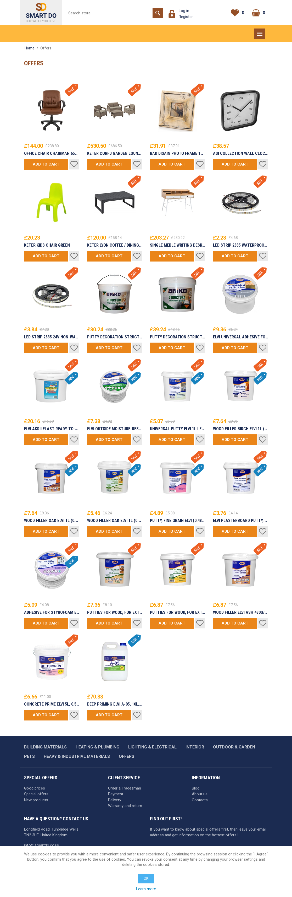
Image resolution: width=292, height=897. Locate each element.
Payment (115, 794)
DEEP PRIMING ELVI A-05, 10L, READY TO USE (114, 704)
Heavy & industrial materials (77, 756)
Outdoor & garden (234, 747)
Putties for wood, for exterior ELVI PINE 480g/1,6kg (114, 612)
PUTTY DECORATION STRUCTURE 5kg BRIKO (177, 337)
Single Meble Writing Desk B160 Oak (177, 245)
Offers (126, 756)
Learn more (146, 889)
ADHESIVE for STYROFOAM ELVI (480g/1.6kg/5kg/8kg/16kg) (51, 612)
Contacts (200, 800)
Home (30, 48)
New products (36, 800)
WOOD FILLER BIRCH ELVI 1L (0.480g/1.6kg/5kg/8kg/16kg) (240, 429)
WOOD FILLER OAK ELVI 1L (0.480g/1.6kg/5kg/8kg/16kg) (51, 520)
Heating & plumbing (97, 747)
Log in (184, 10)
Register (186, 16)
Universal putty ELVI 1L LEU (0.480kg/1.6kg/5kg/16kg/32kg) (177, 429)
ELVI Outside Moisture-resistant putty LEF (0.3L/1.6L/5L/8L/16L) (114, 429)
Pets (29, 756)
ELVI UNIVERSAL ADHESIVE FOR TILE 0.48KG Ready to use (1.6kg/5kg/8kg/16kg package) (240, 337)
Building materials (45, 747)
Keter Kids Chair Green (47, 245)
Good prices (34, 788)
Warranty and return (125, 805)
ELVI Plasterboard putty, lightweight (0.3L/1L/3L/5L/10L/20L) (240, 520)
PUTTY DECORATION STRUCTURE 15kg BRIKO (114, 337)
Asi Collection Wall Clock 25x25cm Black (240, 153)
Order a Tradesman (124, 788)
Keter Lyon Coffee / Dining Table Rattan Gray (114, 245)
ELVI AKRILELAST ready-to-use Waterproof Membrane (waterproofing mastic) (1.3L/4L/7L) (51, 429)
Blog (195, 788)
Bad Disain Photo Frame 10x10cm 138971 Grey (177, 153)
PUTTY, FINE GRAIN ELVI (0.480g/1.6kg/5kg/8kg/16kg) (177, 520)
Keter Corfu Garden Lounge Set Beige (114, 153)
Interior (195, 747)
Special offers (36, 794)
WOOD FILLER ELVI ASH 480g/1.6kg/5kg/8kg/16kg (240, 612)
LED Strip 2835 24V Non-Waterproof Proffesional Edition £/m (51, 337)
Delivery (114, 800)
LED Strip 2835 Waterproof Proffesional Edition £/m (240, 245)
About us (199, 794)
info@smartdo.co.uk (41, 845)
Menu (260, 31)
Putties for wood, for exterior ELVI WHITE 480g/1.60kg (177, 612)
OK (146, 878)
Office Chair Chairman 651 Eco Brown (51, 153)
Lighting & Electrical (152, 747)
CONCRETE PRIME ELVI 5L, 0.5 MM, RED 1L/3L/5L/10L (51, 704)
